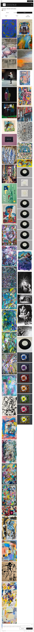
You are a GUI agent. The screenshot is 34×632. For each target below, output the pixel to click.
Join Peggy (30, 1)
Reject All (22, 628)
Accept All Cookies (29, 628)
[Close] (32, 625)
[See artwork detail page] (9, 28)
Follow (25, 12)
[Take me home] (1, 1)
